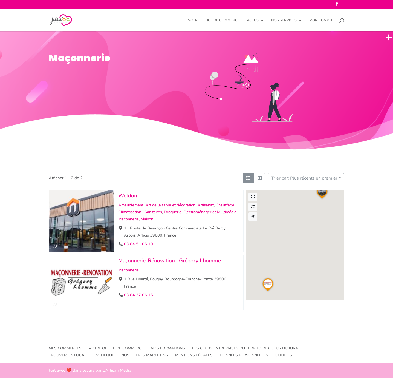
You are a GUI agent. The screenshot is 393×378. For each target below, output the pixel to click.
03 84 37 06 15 (138, 295)
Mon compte (321, 20)
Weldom (128, 195)
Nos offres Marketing (144, 355)
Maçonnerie (128, 219)
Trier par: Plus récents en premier (304, 178)
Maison (147, 219)
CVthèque (104, 355)
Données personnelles (244, 355)
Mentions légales (194, 355)
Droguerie (172, 212)
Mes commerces (65, 348)
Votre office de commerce (214, 20)
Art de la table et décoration (170, 205)
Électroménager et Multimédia (209, 212)
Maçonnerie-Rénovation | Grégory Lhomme (169, 260)
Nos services (284, 20)
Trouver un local (67, 355)
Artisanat (205, 205)
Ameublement (130, 205)
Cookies (283, 355)
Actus (253, 20)
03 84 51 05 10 (138, 244)
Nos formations (168, 348)
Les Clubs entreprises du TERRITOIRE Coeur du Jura (245, 348)
